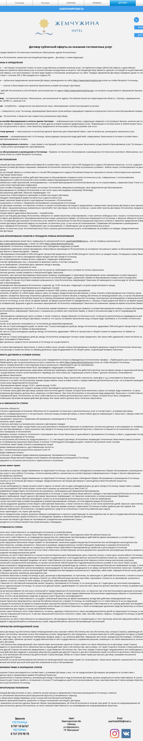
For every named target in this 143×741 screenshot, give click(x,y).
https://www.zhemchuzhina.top (87, 80)
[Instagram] (114, 733)
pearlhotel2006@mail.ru (77, 241)
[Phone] (136, 19)
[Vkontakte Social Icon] (126, 733)
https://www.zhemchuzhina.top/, (79, 90)
